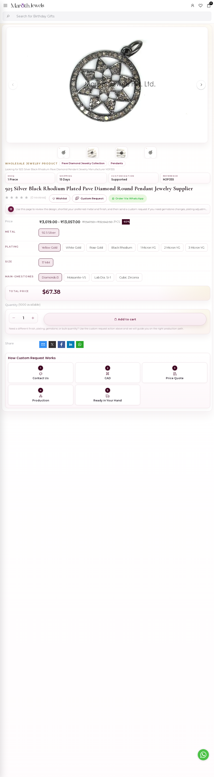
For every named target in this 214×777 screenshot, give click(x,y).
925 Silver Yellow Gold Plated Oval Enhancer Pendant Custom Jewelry (122, 616)
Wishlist (59, 198)
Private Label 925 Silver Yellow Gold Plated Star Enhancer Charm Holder (124, 699)
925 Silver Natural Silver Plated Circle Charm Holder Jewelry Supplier (122, 741)
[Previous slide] (12, 84)
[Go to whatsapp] (203, 754)
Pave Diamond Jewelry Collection (83, 163)
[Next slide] (201, 84)
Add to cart (125, 319)
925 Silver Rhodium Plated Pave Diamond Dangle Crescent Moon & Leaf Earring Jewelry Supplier (134, 575)
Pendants (117, 163)
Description (14, 503)
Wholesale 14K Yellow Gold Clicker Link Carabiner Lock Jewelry (118, 658)
